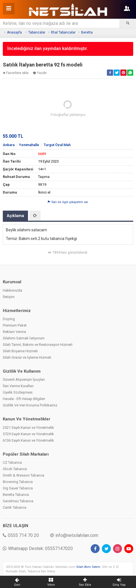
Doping (9, 319)
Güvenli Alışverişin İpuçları (24, 379)
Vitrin (51, 582)
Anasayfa (14, 32)
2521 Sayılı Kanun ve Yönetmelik (28, 427)
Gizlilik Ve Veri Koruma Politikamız (30, 405)
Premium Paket (15, 325)
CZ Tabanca (12, 462)
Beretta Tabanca (16, 494)
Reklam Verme (14, 332)
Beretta (87, 32)
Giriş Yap (119, 582)
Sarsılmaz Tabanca (18, 501)
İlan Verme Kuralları (18, 386)
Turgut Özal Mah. (58, 145)
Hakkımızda (12, 290)
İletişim (9, 297)
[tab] (35, 216)
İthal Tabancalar (63, 32)
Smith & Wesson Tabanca (23, 475)
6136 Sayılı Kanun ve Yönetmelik (28, 440)
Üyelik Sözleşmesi (17, 392)
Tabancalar (36, 32)
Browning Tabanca (18, 482)
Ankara (9, 145)
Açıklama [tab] (15, 215)
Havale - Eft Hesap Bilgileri (24, 399)
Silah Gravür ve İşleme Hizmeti (27, 357)
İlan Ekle (85, 582)
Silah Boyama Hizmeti (20, 351)
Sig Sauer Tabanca (18, 488)
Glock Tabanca (15, 469)
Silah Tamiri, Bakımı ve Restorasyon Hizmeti (37, 344)
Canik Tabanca (14, 507)
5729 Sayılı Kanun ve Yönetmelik (28, 434)
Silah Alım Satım (88, 567)
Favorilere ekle (16, 73)
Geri (17, 582)
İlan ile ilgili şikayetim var (68, 202)
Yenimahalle (29, 145)
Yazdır (40, 73)
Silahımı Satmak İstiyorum (23, 338)
